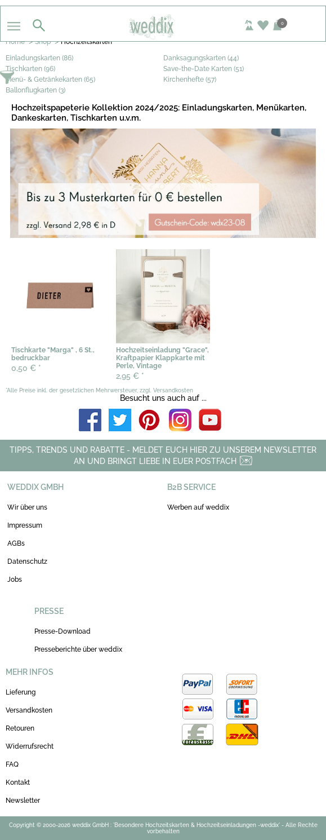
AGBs (16, 543)
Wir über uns (27, 507)
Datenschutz (27, 561)
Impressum (24, 525)
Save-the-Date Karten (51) (203, 69)
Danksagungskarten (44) (201, 58)
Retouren (20, 728)
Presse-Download (62, 631)
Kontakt (18, 782)
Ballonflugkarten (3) (35, 90)
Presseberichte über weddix (78, 649)
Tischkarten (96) (30, 69)
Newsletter (23, 800)
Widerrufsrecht (29, 746)
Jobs (14, 579)
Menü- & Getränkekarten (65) (50, 79)
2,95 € (130, 376)
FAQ (12, 764)
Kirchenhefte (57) (189, 79)
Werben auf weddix (198, 507)
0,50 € (26, 368)
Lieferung (20, 692)
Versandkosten (29, 710)
